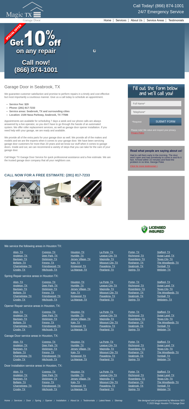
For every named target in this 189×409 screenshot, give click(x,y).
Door (28, 400)
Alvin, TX (18, 252)
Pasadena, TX (107, 266)
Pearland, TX (107, 269)
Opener (48, 400)
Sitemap (118, 400)
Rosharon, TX (136, 262)
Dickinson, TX (49, 259)
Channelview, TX (22, 266)
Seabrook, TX (135, 266)
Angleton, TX (20, 255)
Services (121, 20)
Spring (38, 400)
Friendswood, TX (51, 266)
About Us (136, 20)
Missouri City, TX (109, 262)
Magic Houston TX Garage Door (170, 403)
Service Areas (155, 20)
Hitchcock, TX (49, 269)
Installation (61, 400)
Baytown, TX (20, 259)
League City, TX (108, 255)
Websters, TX (164, 299)
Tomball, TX (163, 266)
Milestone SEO (178, 400)
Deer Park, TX (49, 255)
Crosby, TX (19, 269)
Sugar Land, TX (165, 255)
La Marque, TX (79, 269)
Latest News (104, 400)
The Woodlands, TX (168, 262)
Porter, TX (133, 252)
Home (107, 20)
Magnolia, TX (107, 259)
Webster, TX (164, 269)
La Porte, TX (106, 252)
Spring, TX (134, 269)
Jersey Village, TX (80, 259)
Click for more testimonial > (144, 166)
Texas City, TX (165, 259)
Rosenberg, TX (136, 259)
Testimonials (176, 20)
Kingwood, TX (78, 266)
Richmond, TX (136, 255)
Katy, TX (75, 262)
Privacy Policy (137, 133)
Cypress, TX (49, 252)
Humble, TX (77, 255)
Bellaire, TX (19, 262)
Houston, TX (77, 252)
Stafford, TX (163, 252)
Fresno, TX (48, 262)
